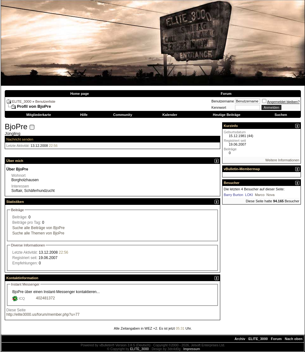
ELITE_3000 (21, 101)
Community (122, 115)
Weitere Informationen (282, 160)
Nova (271, 195)
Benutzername (222, 101)
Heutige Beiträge (226, 115)
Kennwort (218, 107)
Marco (260, 195)
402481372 (45, 298)
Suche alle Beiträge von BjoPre (38, 228)
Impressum (191, 349)
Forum (226, 93)
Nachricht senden (19, 139)
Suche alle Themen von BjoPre (38, 233)
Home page (79, 93)
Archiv (239, 339)
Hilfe (84, 115)
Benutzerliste (45, 101)
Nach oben (293, 339)
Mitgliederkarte (38, 115)
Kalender (169, 115)
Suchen (280, 115)
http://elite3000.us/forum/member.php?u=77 (42, 314)
